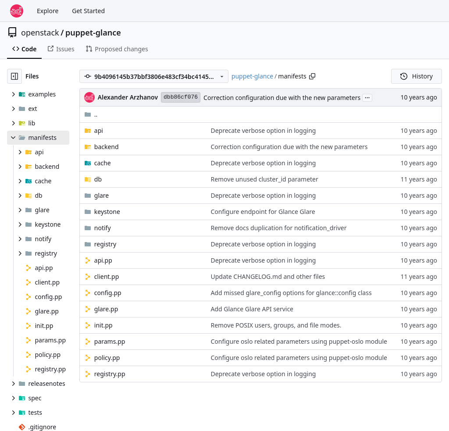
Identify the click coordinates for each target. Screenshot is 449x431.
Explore (47, 11)
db (98, 179)
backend (106, 146)
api (98, 130)
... (367, 97)
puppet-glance (93, 32)
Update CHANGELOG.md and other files (267, 276)
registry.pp (109, 374)
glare (101, 195)
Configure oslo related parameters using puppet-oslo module (298, 341)
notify (102, 228)
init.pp (103, 325)
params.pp (109, 341)
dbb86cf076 (181, 97)
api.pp (103, 260)
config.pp (107, 293)
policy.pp (107, 357)
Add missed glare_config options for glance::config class (290, 293)
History (416, 76)
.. (91, 114)
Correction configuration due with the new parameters (281, 97)
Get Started (88, 11)
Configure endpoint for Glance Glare (262, 211)
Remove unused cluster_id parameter (264, 179)
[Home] (16, 11)
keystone (107, 211)
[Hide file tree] (14, 76)
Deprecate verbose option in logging (263, 130)
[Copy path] (312, 76)
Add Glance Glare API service (251, 309)
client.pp (106, 276)
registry (105, 244)
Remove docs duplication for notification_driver (278, 228)
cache (102, 163)
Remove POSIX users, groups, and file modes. (275, 325)
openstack (40, 32)
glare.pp (106, 309)
